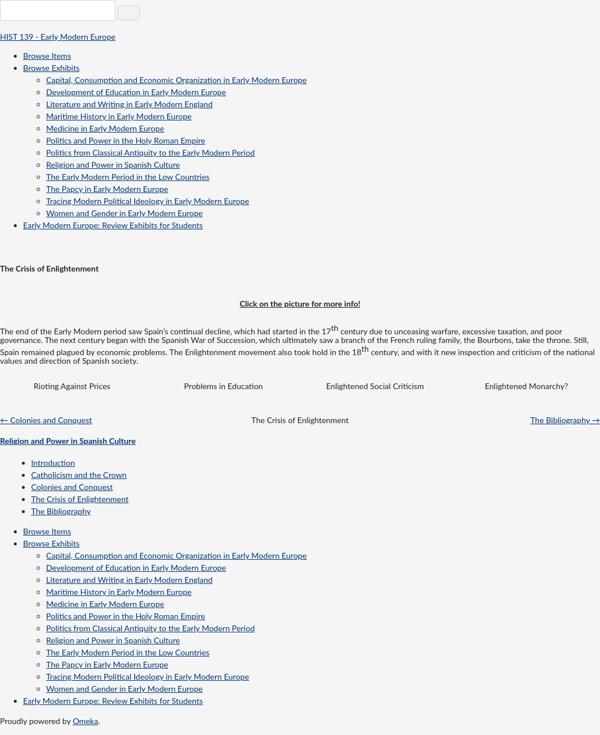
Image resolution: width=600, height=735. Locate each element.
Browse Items (47, 56)
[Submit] (128, 13)
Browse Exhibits (51, 68)
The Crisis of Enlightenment (80, 499)
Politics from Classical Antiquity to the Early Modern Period (150, 152)
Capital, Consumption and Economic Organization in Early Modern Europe (176, 80)
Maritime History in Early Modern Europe (118, 116)
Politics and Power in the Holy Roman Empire (125, 140)
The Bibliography (61, 511)
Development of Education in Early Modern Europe (136, 92)
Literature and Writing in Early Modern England (129, 104)
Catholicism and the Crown (79, 475)
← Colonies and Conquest (46, 420)
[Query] (57, 10)
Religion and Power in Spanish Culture (113, 164)
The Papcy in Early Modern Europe (107, 189)
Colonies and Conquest (72, 487)
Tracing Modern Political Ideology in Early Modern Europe (147, 201)
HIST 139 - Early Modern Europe (57, 37)
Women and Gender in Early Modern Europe (124, 213)
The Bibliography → (565, 420)
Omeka (85, 721)
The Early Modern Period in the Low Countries (127, 177)
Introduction (53, 463)
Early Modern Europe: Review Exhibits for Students (113, 225)
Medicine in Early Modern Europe (105, 128)
